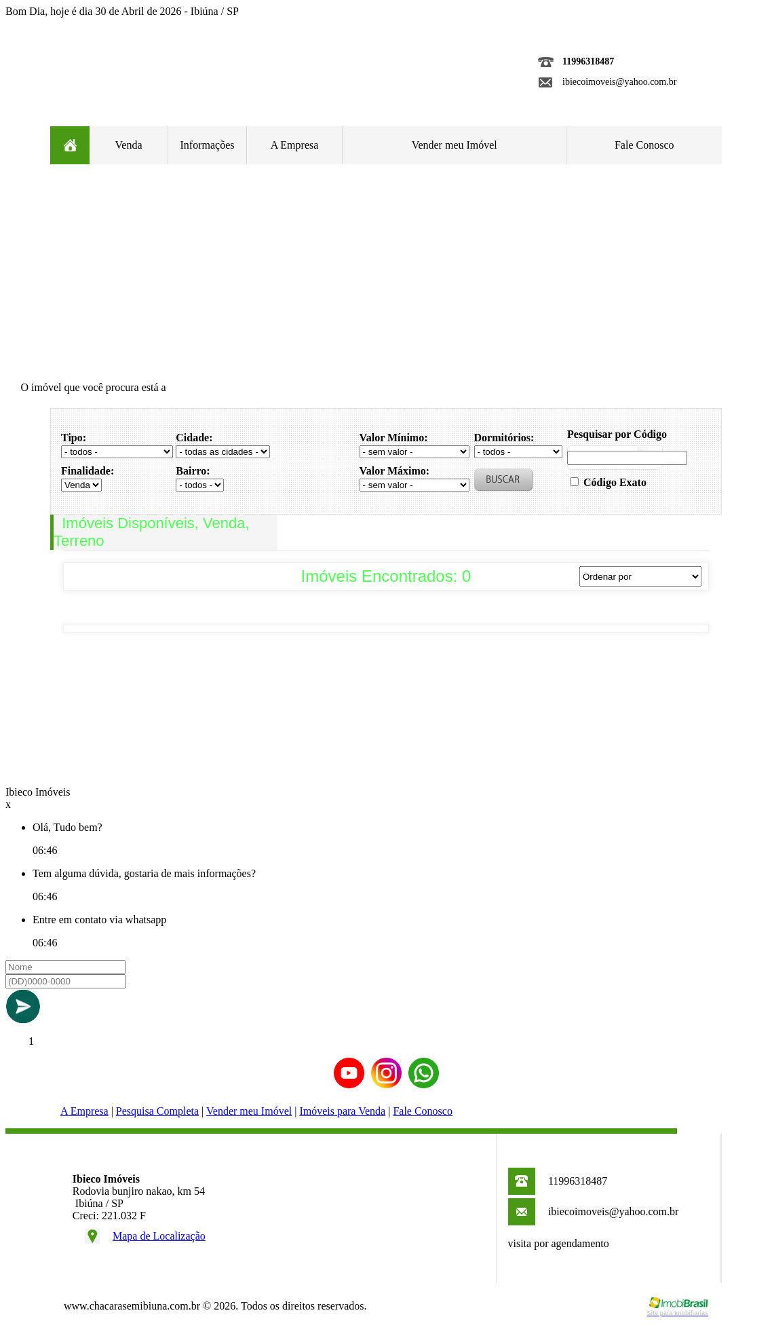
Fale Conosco (644, 145)
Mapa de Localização (159, 1236)
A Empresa (295, 145)
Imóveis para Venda (342, 1111)
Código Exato (614, 482)
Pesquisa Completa (157, 1111)
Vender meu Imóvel (454, 145)
